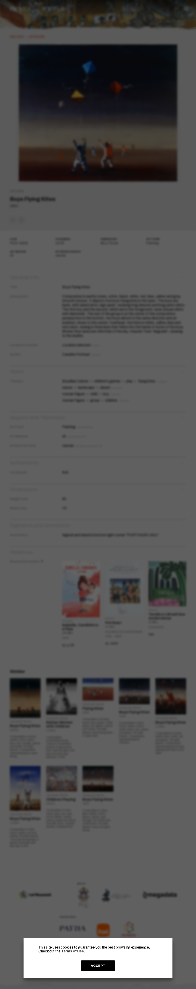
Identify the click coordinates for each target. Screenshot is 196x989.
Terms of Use (72, 951)
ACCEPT (98, 966)
